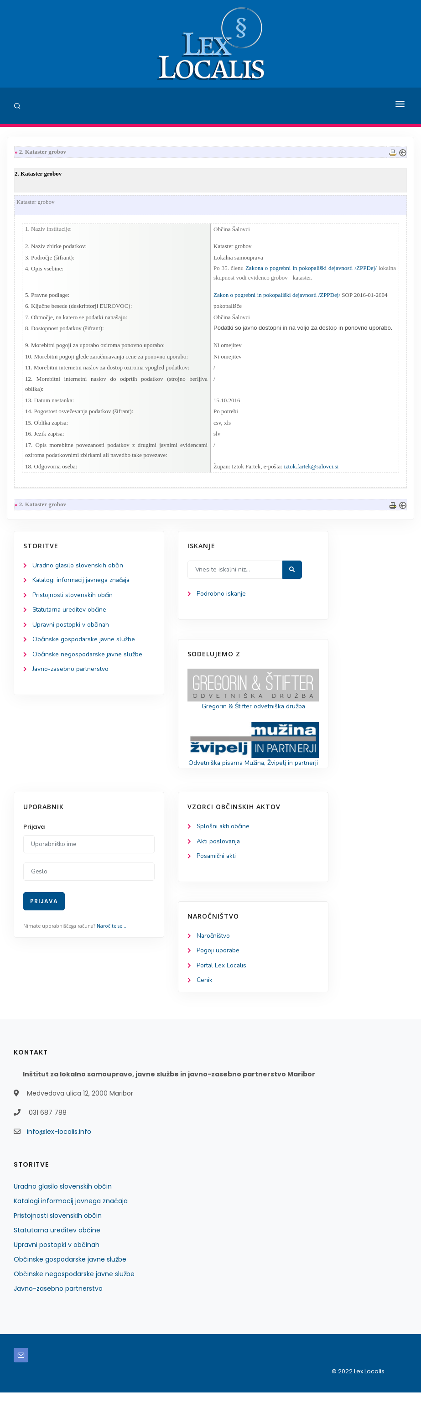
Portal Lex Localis (222, 986)
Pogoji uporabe (218, 970)
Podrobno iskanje (221, 601)
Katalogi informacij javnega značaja (83, 587)
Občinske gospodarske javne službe (84, 648)
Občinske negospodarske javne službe (87, 663)
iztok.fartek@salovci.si (311, 472)
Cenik (205, 1001)
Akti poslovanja (219, 860)
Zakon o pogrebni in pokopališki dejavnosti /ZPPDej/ (276, 296)
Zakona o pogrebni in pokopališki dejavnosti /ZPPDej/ (311, 269)
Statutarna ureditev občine (71, 617)
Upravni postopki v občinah (71, 633)
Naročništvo (214, 955)
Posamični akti (217, 875)
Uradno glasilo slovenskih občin (78, 572)
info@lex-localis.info (59, 1152)
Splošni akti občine (224, 845)
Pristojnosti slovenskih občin (73, 602)
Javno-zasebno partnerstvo (71, 678)
